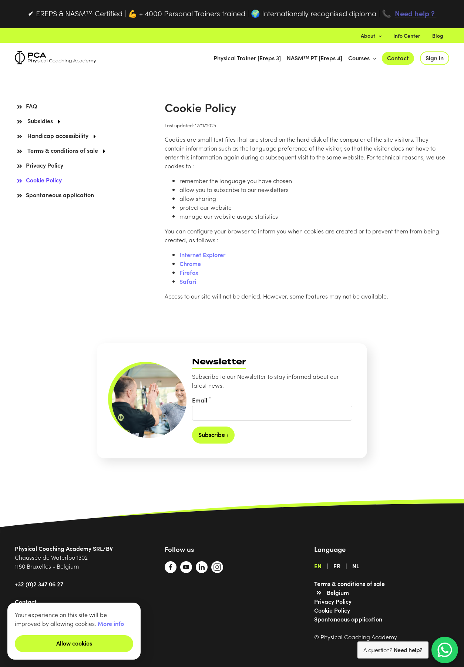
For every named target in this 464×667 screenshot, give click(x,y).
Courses (362, 57)
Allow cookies (74, 643)
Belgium (338, 592)
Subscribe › (213, 434)
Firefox (188, 272)
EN (318, 566)
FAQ (31, 106)
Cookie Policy (44, 180)
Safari (187, 281)
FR (336, 566)
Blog (437, 35)
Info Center (406, 35)
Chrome (190, 263)
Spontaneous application (60, 195)
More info (111, 623)
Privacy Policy (44, 165)
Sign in (435, 58)
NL (355, 566)
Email (201, 399)
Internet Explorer (202, 254)
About (371, 35)
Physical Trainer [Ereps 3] (247, 58)
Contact (398, 58)
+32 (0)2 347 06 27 (39, 584)
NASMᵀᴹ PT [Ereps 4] (314, 58)
